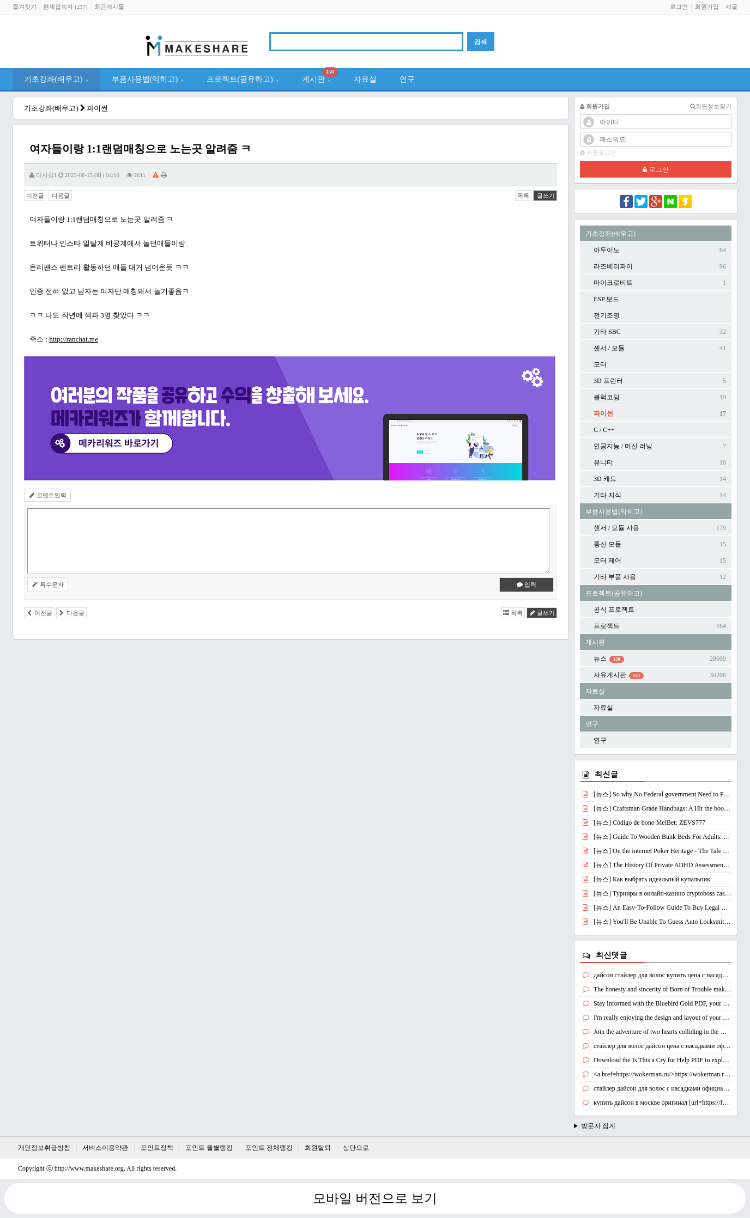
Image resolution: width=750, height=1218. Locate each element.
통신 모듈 (607, 544)
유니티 (603, 462)
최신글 (606, 774)
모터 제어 (607, 560)
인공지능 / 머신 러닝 (623, 446)
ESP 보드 (606, 299)
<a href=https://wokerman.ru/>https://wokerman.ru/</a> (667, 1074)
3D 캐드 (605, 479)
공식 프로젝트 (614, 609)
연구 (407, 79)
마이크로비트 (613, 283)
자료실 (365, 79)
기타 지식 (607, 495)
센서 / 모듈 (609, 348)
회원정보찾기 (710, 106)
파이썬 (97, 108)
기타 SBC (607, 332)
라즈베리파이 (613, 266)
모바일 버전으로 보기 (375, 1198)
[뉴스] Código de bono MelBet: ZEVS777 (649, 822)
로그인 (679, 6)
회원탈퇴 (318, 1148)
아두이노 (607, 250)
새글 (731, 6)
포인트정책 (157, 1148)
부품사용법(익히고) (148, 79)
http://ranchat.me (73, 339)
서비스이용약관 (105, 1148)
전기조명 (607, 315)
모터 (600, 364)
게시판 (320, 75)
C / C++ (604, 430)
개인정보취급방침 (44, 1148)
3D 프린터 (608, 381)
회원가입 (707, 6)
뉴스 (609, 659)
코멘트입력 (47, 495)
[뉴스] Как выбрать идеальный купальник (652, 879)
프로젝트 (607, 626)
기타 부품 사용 (615, 577)
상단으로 (356, 1148)
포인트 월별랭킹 (209, 1148)
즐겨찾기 (25, 6)
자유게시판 (619, 675)
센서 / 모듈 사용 (616, 528)
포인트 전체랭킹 (269, 1148)
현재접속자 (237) (65, 6)
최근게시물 (109, 6)
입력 (527, 584)
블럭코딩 (607, 397)
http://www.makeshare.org (89, 1168)
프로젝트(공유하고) (243, 79)
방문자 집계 (598, 1126)
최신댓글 (611, 954)
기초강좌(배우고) (56, 79)
